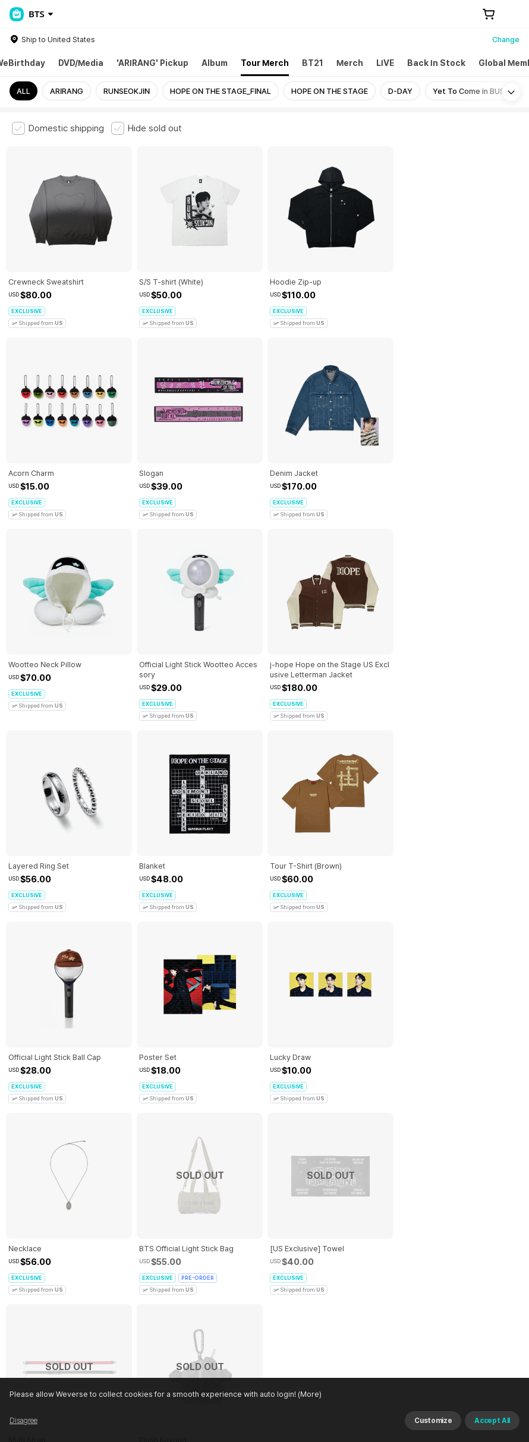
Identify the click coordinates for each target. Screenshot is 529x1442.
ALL (23, 91)
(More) (329, 1426)
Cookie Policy (444, 1220)
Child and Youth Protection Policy (289, 1220)
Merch (349, 63)
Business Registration (192, 1286)
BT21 (312, 63)
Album (214, 63)
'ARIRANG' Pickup (152, 63)
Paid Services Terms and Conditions (157, 1220)
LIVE (385, 63)
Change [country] (505, 39)
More (264, 1137)
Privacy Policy (383, 1220)
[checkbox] (58, 128)
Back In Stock (436, 63)
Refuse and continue (459, 1427)
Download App (487, 1365)
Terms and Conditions (45, 1220)
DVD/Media (80, 63)
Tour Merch (265, 63)
